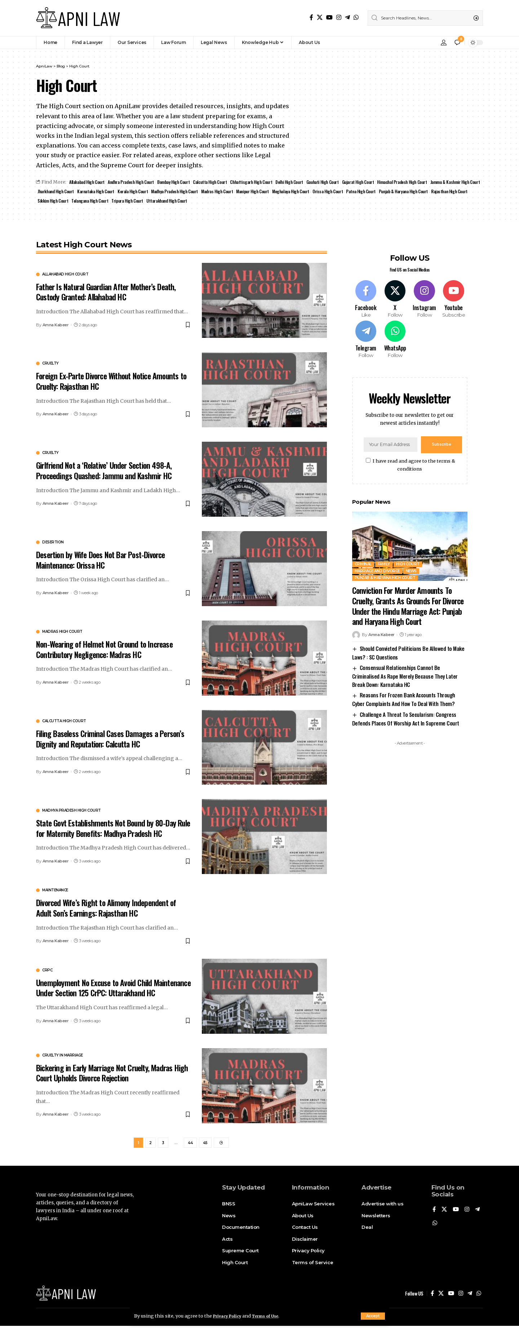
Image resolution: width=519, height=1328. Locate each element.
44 (190, 1145)
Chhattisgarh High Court (257, 182)
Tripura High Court (223, 201)
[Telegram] (347, 17)
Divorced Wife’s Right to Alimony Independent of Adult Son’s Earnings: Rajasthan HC (106, 909)
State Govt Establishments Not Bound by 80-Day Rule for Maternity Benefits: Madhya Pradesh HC (113, 829)
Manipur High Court (312, 192)
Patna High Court (423, 192)
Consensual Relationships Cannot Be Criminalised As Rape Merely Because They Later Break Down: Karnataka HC (405, 669)
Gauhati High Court (330, 182)
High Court (408, 558)
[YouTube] (329, 17)
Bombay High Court (177, 182)
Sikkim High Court (147, 201)
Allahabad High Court (87, 182)
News (411, 564)
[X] (319, 17)
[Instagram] (338, 17)
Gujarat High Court (366, 182)
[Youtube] (453, 288)
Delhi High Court (296, 182)
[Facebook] (311, 17)
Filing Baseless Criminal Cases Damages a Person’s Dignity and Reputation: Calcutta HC (110, 740)
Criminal (363, 558)
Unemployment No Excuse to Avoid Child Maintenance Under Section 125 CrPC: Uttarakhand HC (113, 989)
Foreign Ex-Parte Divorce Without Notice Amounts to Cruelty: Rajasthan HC (111, 382)
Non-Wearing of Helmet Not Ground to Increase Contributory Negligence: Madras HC (104, 650)
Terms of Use (273, 1316)
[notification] (457, 42)
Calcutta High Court (214, 182)
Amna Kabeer (56, 325)
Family (384, 558)
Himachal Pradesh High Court (411, 182)
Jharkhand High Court (110, 192)
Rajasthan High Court (109, 201)
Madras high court (62, 633)
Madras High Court (275, 192)
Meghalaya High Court (352, 192)
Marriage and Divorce (377, 564)
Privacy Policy (230, 1316)
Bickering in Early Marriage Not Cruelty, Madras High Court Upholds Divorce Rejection (112, 1074)
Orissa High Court (389, 192)
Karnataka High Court (151, 192)
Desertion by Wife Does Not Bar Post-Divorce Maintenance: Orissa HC (100, 561)
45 (205, 1145)
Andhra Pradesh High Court (133, 182)
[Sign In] (444, 42)
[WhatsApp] (356, 17)
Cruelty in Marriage (62, 1056)
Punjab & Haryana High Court (62, 201)
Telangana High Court (184, 201)
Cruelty (50, 365)
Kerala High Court (188, 192)
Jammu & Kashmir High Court (62, 192)
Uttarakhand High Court (264, 201)
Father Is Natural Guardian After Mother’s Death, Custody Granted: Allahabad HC (106, 293)
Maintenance (55, 892)
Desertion (53, 544)
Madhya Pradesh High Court (232, 192)
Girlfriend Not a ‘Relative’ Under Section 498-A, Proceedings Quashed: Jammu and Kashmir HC (104, 472)
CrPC (47, 971)
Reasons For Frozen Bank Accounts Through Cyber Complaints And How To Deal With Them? (403, 693)
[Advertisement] (409, 851)
